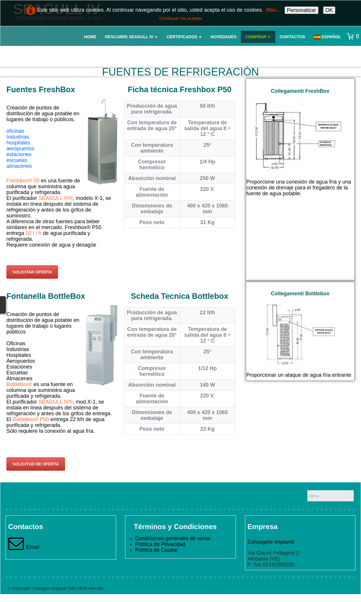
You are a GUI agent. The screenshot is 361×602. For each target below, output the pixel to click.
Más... (273, 10)
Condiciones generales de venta (172, 538)
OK (329, 10)
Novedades (223, 36)
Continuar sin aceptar (180, 18)
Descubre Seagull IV (131, 36)
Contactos (292, 36)
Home (90, 36)
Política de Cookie (156, 550)
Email (23, 547)
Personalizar (301, 10)
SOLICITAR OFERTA (32, 272)
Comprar (258, 36)
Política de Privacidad (160, 544)
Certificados (184, 36)
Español (328, 36)
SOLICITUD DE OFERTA (36, 464)
